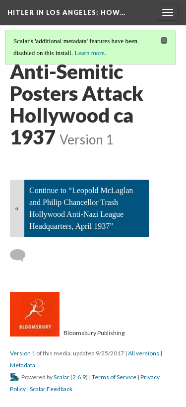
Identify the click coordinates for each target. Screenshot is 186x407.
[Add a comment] (22, 255)
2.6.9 (79, 377)
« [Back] (17, 208)
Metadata (22, 365)
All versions (143, 353)
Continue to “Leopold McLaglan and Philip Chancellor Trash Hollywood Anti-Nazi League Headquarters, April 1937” (81, 208)
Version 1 (22, 353)
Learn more (89, 53)
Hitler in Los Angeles (66, 12)
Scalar (61, 377)
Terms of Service (114, 377)
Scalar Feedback (51, 389)
